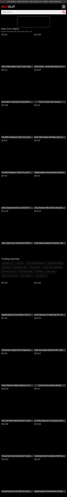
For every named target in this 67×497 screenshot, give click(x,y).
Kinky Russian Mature (55, 263)
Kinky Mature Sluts (20, 267)
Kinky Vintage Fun (26, 276)
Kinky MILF (39, 271)
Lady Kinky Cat (41, 276)
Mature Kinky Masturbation (52, 267)
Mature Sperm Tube (55, 1)
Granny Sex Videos (22, 1)
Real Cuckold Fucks (36, 1)
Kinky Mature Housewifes (35, 263)
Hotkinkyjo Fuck (7, 263)
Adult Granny (11, 1)
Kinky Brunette (35, 267)
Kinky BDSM (6, 267)
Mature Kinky (51, 271)
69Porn (46, 1)
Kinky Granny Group (9, 271)
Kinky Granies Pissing (9, 276)
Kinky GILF (20, 263)
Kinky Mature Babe (25, 271)
